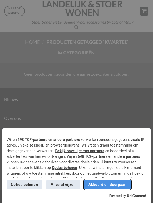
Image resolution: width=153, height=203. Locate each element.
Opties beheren (64, 168)
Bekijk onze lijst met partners (79, 151)
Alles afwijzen (63, 184)
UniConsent (136, 196)
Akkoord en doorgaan (107, 184)
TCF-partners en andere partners (52, 139)
